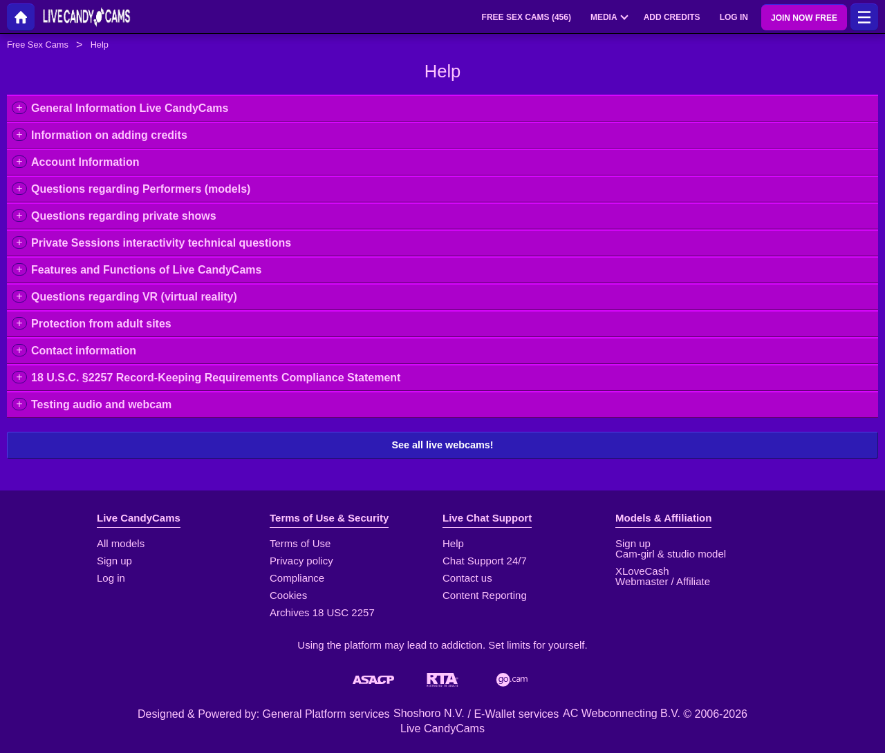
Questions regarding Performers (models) (140, 189)
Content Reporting (484, 595)
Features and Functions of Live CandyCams (146, 270)
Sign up (114, 560)
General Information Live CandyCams (129, 108)
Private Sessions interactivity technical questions (161, 243)
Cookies (288, 595)
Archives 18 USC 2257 (322, 612)
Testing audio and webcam (101, 404)
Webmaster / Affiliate (662, 581)
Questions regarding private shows (123, 216)
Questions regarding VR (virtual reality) (134, 297)
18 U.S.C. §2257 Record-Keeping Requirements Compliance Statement (215, 377)
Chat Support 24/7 (484, 560)
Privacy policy (301, 560)
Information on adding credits (109, 135)
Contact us (467, 578)
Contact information (83, 350)
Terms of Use (300, 543)
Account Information (85, 162)
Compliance (297, 578)
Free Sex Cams (37, 44)
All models (121, 543)
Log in (111, 578)
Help (453, 543)
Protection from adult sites (101, 324)
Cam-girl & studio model (670, 554)
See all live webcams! (442, 444)
